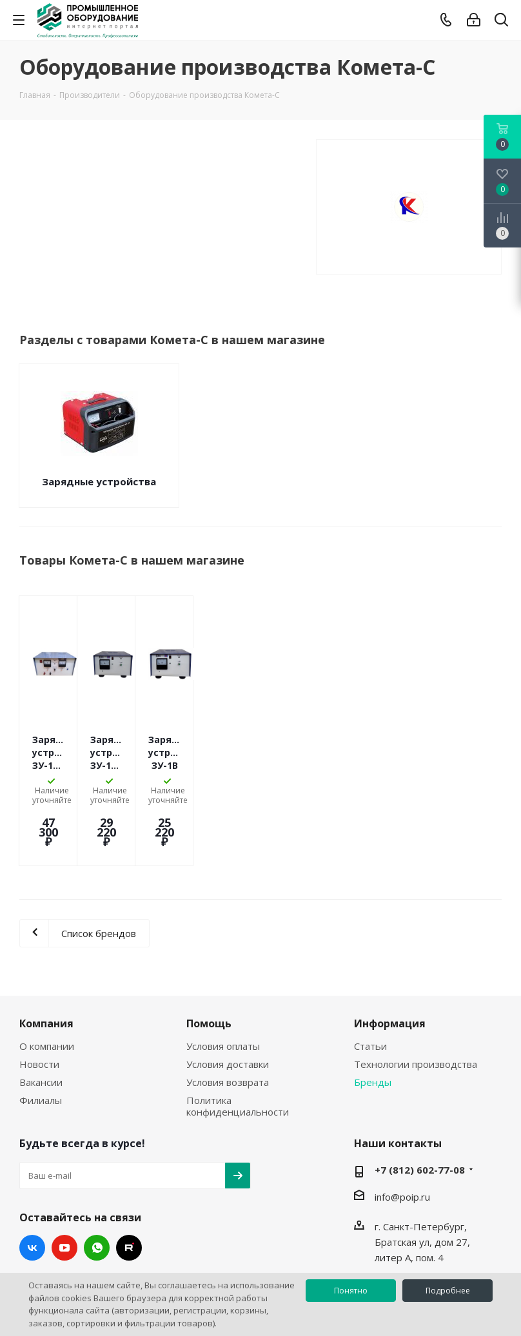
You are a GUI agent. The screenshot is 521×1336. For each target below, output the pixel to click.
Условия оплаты (223, 994)
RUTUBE (129, 1196)
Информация (390, 972)
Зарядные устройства (99, 481)
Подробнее (448, 1290)
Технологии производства (415, 1012)
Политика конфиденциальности (237, 1054)
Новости (39, 1012)
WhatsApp (97, 1196)
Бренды (372, 1030)
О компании (46, 994)
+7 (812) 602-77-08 (420, 1118)
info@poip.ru (402, 1145)
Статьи (370, 994)
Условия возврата (227, 1030)
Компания (46, 972)
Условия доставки (227, 1012)
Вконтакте (32, 1196)
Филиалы (40, 1048)
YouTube (64, 1196)
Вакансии (41, 1030)
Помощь (208, 972)
